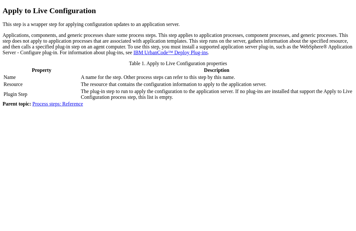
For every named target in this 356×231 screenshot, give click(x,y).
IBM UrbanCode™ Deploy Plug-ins (170, 52)
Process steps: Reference (57, 104)
